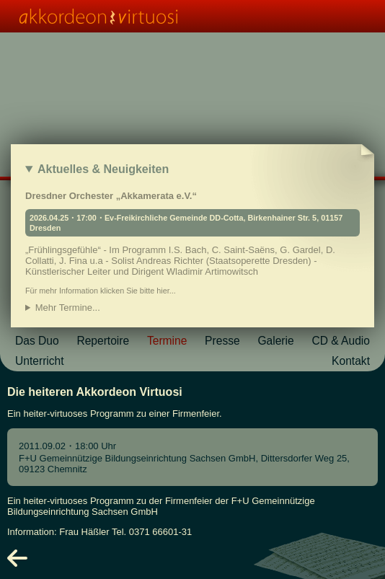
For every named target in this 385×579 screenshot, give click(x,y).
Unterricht (39, 361)
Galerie (275, 341)
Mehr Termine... (67, 307)
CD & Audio (340, 341)
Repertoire (102, 341)
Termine (167, 341)
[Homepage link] (192, 16)
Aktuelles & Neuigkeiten (103, 169)
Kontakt (351, 361)
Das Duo (37, 341)
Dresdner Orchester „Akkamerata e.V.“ (192, 242)
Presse (222, 341)
